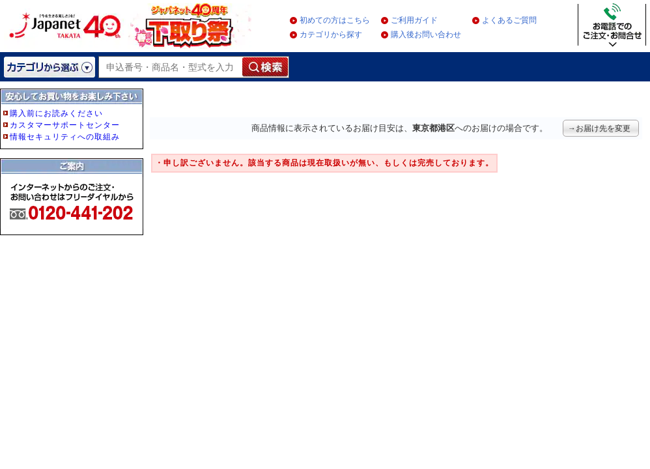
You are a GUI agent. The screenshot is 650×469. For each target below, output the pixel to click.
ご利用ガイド (414, 20)
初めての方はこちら (335, 20)
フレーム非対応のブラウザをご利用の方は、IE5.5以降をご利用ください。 (73, 184)
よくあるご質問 (509, 20)
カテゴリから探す (331, 34)
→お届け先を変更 (599, 128)
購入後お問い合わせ (426, 34)
